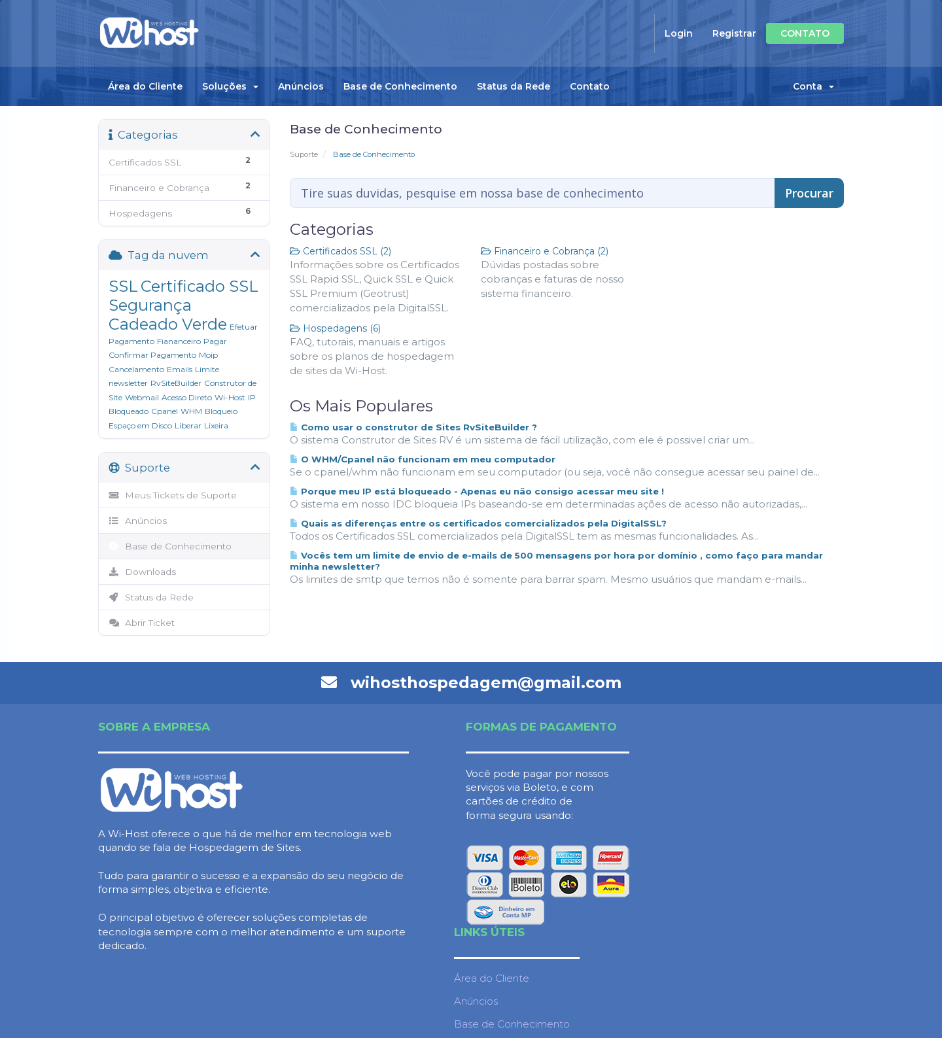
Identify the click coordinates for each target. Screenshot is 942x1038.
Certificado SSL (199, 286)
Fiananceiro (179, 341)
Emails (179, 369)
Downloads (142, 571)
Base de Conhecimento (400, 86)
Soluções (230, 86)
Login (679, 33)
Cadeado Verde (168, 324)
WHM (191, 411)
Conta (813, 86)
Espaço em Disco (140, 425)
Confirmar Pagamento (152, 355)
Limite (207, 369)
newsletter (128, 383)
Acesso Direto (187, 397)
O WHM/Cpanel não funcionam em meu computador (422, 459)
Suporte (304, 154)
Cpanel (164, 411)
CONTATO (804, 33)
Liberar (188, 425)
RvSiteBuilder (175, 383)
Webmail (142, 397)
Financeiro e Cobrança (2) (544, 251)
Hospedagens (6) (335, 328)
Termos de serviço (739, 887)
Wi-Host (230, 397)
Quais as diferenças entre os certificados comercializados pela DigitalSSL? (478, 523)
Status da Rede (513, 86)
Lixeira (216, 425)
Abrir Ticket (142, 622)
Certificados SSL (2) (340, 251)
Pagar (215, 341)
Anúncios (301, 86)
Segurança (150, 305)
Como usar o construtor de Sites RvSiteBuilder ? (413, 427)
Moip (208, 355)
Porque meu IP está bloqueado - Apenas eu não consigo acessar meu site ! (477, 491)
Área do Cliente (145, 86)
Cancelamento (136, 369)
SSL (123, 286)
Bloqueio (221, 411)
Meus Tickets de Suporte (173, 495)
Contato (590, 86)
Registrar (734, 33)
